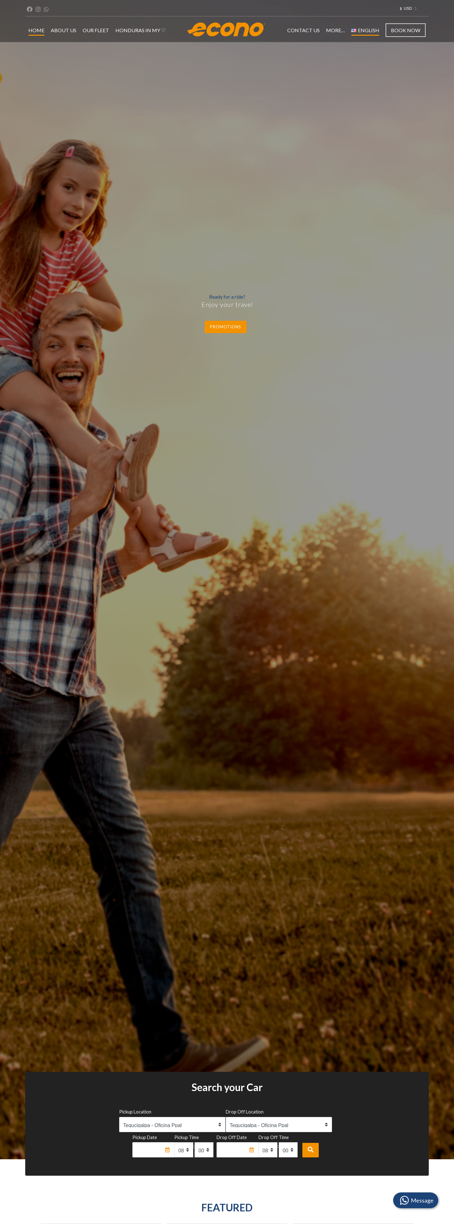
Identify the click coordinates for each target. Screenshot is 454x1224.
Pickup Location (135, 1111)
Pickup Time (186, 1137)
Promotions (225, 326)
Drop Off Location (245, 1111)
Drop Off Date (232, 1137)
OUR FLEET (96, 30)
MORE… (335, 30)
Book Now (405, 30)
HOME (36, 30)
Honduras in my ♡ (140, 30)
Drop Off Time (274, 1137)
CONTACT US (303, 30)
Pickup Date (144, 1137)
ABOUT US (63, 30)
